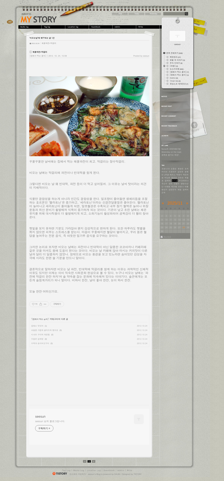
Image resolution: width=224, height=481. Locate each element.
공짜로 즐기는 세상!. (171, 155)
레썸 (179, 189)
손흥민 (174, 168)
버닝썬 (167, 177)
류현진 (180, 168)
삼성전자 (172, 189)
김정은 (180, 171)
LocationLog (77, 27)
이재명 (167, 186)
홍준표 (174, 177)
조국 (186, 168)
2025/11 (175, 203)
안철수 (177, 183)
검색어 (167, 180)
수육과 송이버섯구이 (40, 343)
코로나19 (166, 168)
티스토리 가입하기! (77, 475)
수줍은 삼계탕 (37, 339)
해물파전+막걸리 (49, 43)
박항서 (179, 174)
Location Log (94, 471)
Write (148, 27)
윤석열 (175, 180)
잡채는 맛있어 (37, 325)
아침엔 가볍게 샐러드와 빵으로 (44, 330)
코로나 (181, 186)
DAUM (117, 475)
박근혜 (174, 186)
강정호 (181, 177)
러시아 (164, 171)
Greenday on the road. (172, 152)
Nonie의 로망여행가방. (171, 149)
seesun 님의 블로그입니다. (50, 422)
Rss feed (167, 237)
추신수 (164, 183)
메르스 (173, 174)
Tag (54, 27)
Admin (124, 27)
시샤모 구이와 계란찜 (40, 334)
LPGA (166, 174)
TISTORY (138, 475)
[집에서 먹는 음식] (38, 55)
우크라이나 (183, 180)
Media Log (78, 471)
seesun (39, 19)
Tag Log (66, 471)
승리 (170, 183)
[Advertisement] (58, 373)
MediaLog (30, 27)
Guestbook (101, 27)
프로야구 (172, 171)
